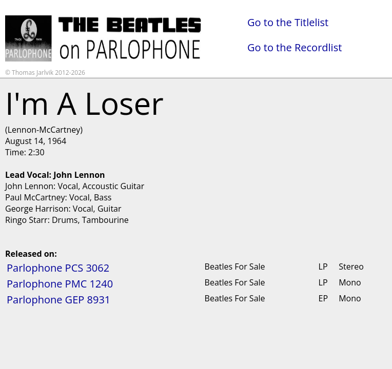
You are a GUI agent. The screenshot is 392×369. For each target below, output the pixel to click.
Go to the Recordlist (294, 47)
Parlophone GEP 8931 (58, 299)
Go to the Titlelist (287, 22)
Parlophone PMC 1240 (60, 284)
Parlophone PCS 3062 (58, 268)
